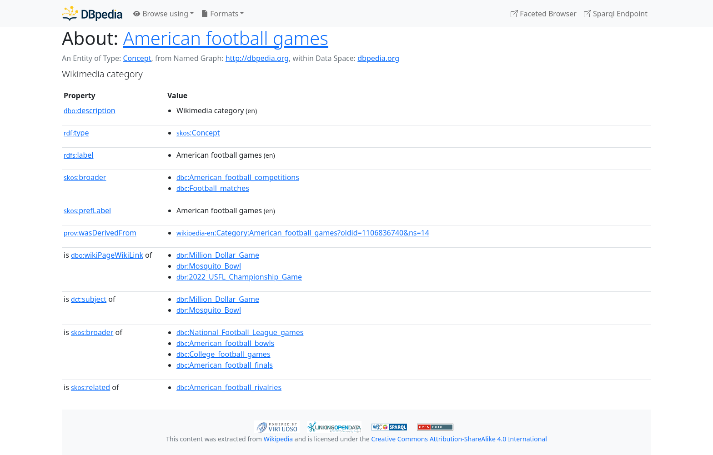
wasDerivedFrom (100, 233)
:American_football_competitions (237, 177)
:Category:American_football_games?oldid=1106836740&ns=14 (302, 233)
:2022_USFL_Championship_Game (239, 277)
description (89, 110)
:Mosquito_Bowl (208, 266)
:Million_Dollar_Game (217, 255)
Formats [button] (219, 14)
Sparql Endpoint (616, 14)
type (76, 133)
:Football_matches (212, 188)
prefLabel (87, 210)
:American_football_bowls (225, 343)
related (90, 387)
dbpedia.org (378, 58)
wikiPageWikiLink (107, 255)
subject (88, 299)
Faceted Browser (544, 14)
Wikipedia (278, 439)
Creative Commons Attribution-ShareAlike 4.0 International (459, 439)
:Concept (198, 133)
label (79, 155)
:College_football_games (223, 354)
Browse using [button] (160, 14)
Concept (137, 58)
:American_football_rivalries (228, 387)
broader (85, 177)
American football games (225, 37)
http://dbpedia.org (257, 58)
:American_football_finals (224, 365)
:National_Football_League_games (239, 332)
